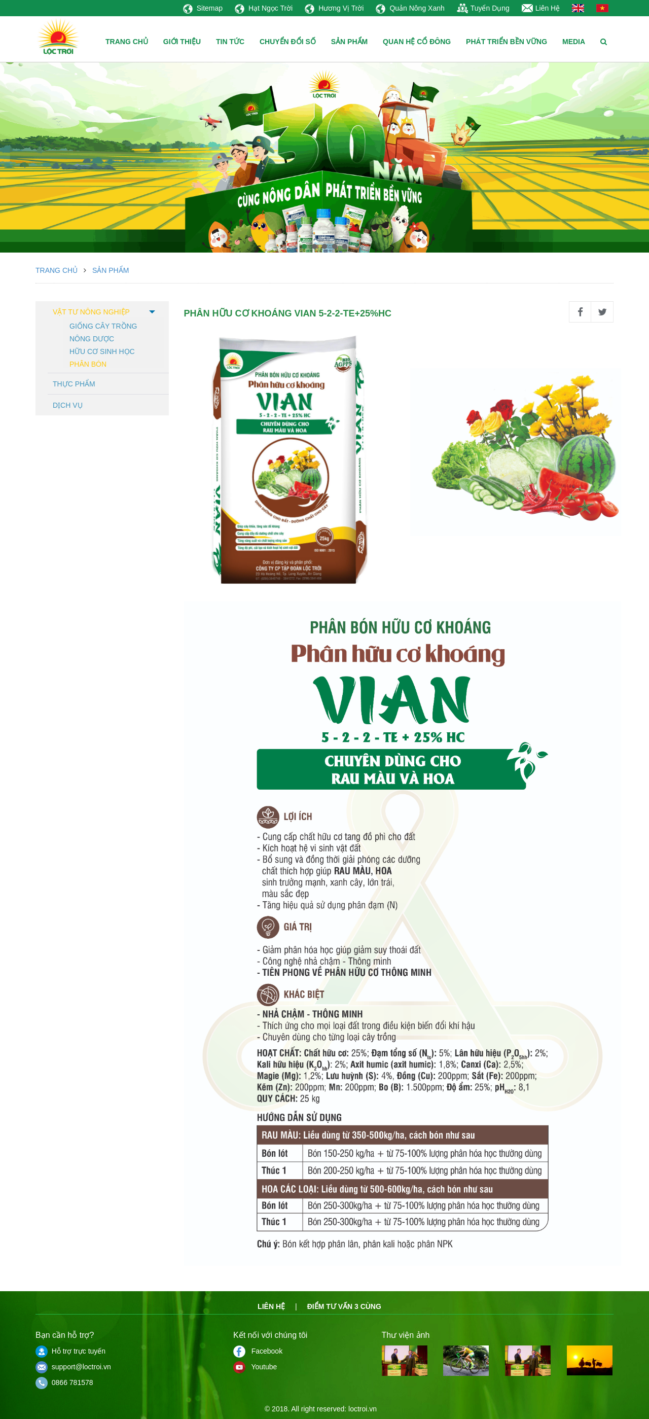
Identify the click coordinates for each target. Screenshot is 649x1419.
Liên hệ (271, 1306)
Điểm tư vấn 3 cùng (344, 1306)
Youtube (255, 1367)
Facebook (257, 1351)
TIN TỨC (230, 42)
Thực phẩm (74, 384)
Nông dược (91, 338)
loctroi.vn (362, 1409)
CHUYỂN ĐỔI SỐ (288, 42)
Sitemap (203, 8)
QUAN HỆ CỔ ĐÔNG (417, 42)
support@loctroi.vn (73, 1367)
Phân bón (87, 363)
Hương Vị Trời (334, 8)
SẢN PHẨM (349, 42)
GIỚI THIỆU (182, 42)
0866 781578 (64, 1382)
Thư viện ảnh (406, 1335)
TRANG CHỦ (126, 42)
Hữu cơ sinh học (102, 350)
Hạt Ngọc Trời (264, 8)
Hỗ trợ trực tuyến (70, 1351)
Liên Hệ (541, 8)
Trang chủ (56, 270)
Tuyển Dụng (483, 8)
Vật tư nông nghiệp (91, 312)
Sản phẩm (110, 270)
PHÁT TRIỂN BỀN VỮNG (506, 42)
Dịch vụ (68, 405)
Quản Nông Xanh (410, 8)
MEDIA (573, 42)
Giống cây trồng (103, 325)
